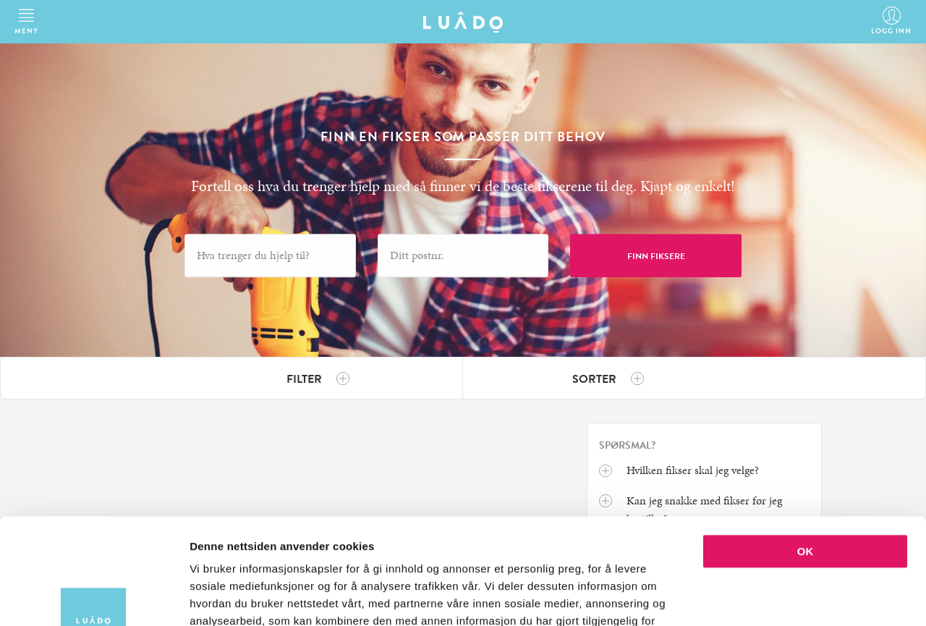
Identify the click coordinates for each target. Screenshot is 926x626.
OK (805, 452)
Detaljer (770, 597)
